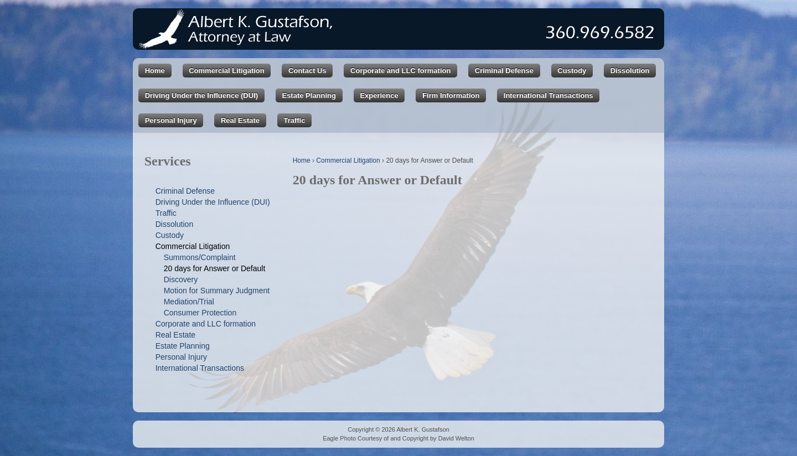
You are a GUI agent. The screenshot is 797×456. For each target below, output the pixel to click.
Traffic (294, 120)
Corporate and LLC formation (400, 70)
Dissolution (630, 70)
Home (155, 70)
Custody (571, 70)
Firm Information (450, 95)
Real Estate (240, 120)
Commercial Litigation (227, 70)
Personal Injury (171, 120)
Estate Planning (309, 95)
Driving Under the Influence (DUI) (201, 95)
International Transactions (548, 95)
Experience (379, 95)
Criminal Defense (504, 70)
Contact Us (307, 70)
